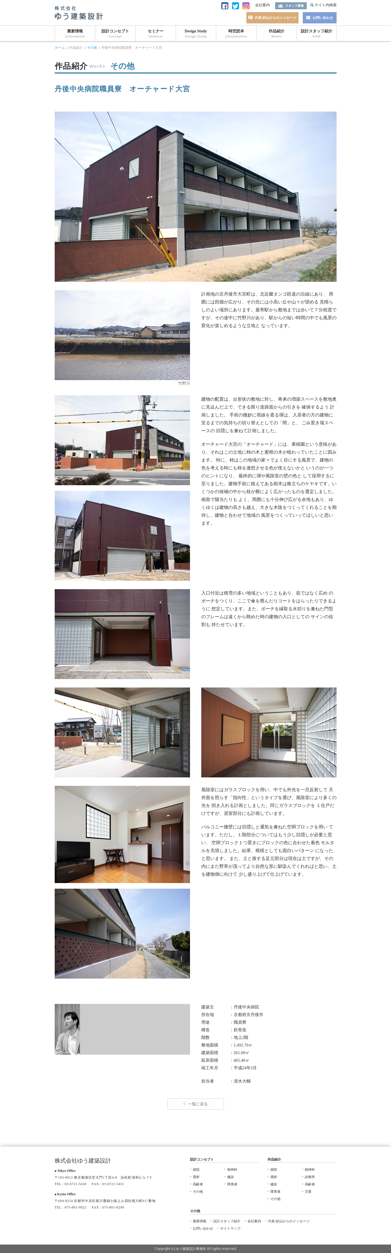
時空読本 (236, 33)
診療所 (310, 1177)
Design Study (196, 33)
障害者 (232, 1184)
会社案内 (262, 5)
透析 (196, 1177)
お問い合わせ (323, 18)
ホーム (60, 48)
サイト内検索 (326, 5)
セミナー (156, 33)
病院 (196, 1170)
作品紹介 (277, 33)
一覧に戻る (198, 1104)
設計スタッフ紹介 (316, 33)
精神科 (232, 1170)
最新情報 (75, 33)
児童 (308, 1192)
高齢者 (198, 1184)
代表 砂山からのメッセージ (275, 18)
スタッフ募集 (294, 5)
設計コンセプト (115, 33)
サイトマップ (230, 1228)
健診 (230, 1177)
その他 (92, 48)
